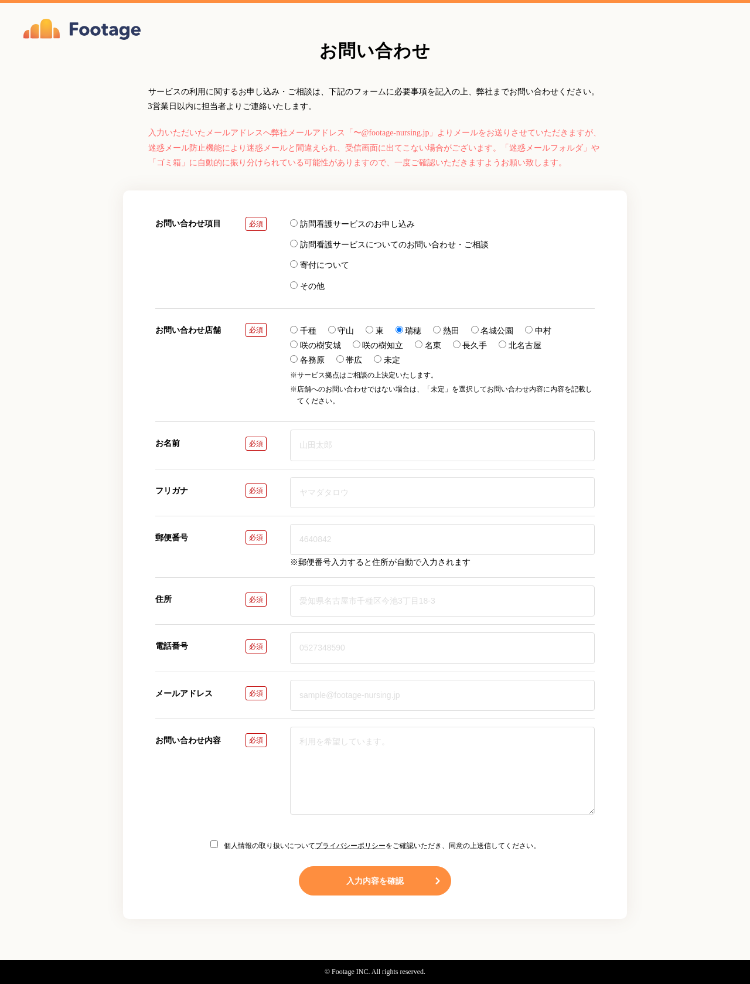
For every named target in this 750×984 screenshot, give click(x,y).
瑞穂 (409, 330)
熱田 (446, 330)
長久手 (470, 345)
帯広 (349, 360)
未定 (387, 360)
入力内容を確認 (394, 881)
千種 (303, 330)
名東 (428, 345)
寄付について (319, 265)
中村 (538, 330)
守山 (341, 330)
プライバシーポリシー (350, 846)
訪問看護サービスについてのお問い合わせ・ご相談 (389, 244)
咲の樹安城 (315, 345)
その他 (307, 286)
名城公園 (492, 330)
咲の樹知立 (378, 345)
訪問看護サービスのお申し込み (352, 224)
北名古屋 (520, 345)
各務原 (307, 360)
